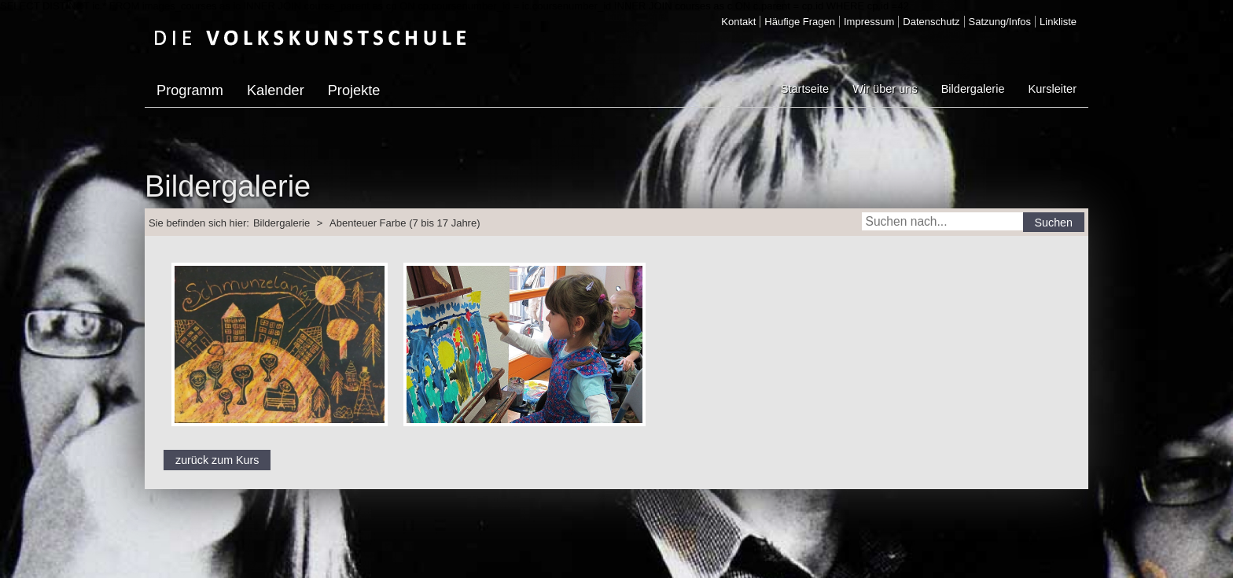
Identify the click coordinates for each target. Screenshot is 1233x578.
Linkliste (1058, 22)
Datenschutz (931, 22)
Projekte (354, 90)
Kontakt (738, 22)
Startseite (805, 89)
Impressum (869, 22)
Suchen (1054, 222)
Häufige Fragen (799, 22)
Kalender (275, 90)
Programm (189, 90)
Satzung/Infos (1000, 22)
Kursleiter (1053, 89)
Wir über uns (884, 89)
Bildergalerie (973, 89)
